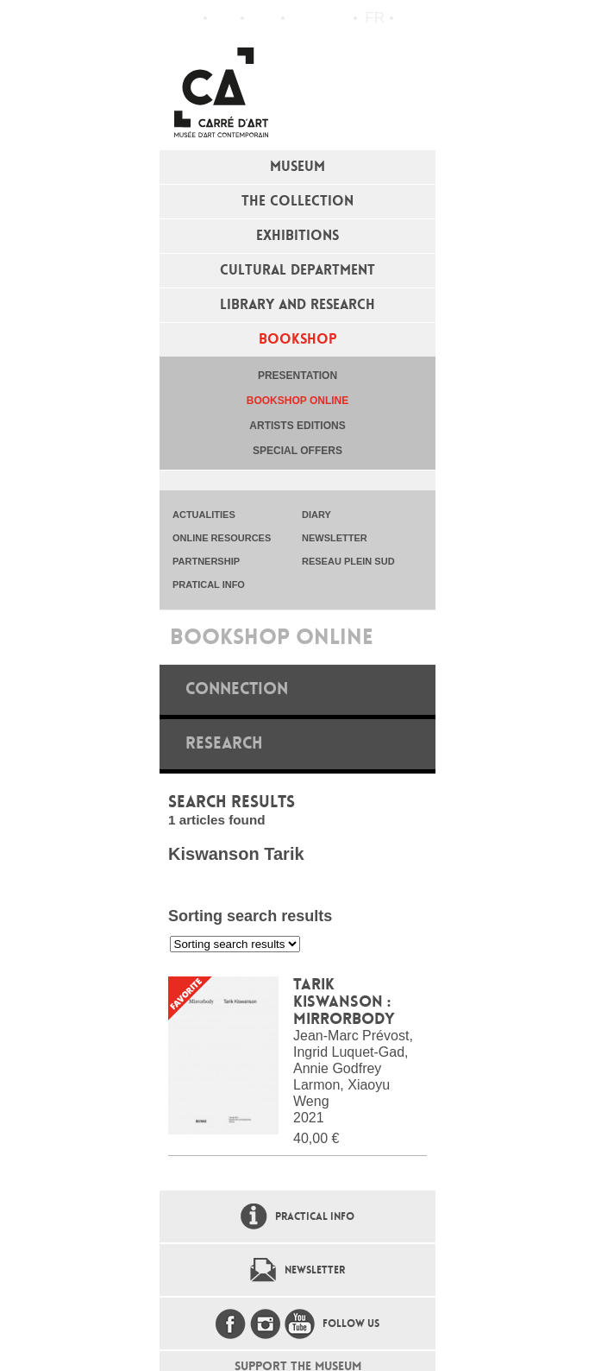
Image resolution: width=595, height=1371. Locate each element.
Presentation (297, 376)
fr (375, 17)
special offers (297, 451)
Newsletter (315, 1270)
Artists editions (297, 426)
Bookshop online (297, 401)
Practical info (263, 18)
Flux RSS (302, 18)
